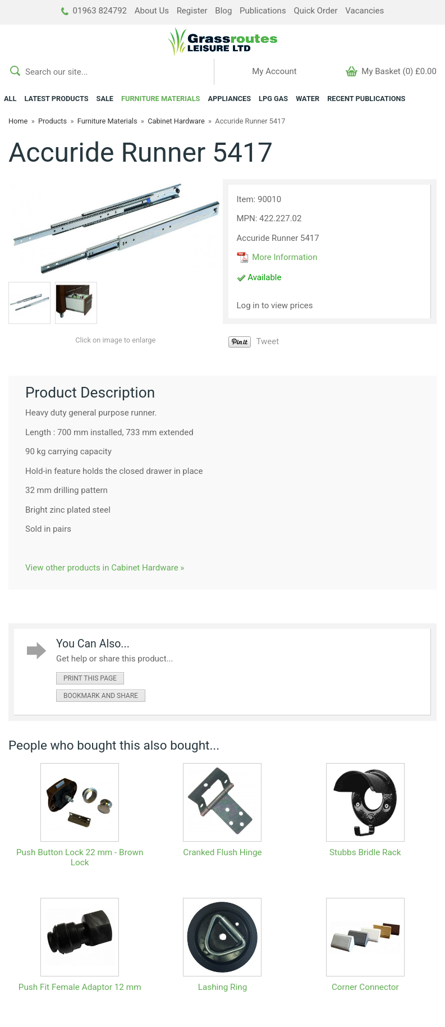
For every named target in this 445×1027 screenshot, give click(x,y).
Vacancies (364, 11)
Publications (263, 11)
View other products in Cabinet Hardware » (104, 568)
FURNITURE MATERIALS (160, 98)
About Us (152, 11)
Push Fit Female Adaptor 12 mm (80, 987)
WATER (307, 98)
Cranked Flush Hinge (222, 852)
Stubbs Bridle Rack (365, 852)
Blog (223, 11)
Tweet (267, 341)
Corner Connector (365, 987)
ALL (10, 98)
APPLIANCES (229, 98)
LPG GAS (273, 98)
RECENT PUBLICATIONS (366, 98)
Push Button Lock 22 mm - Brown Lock (79, 857)
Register (192, 11)
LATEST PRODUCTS (56, 98)
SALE (105, 98)
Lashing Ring (222, 987)
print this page (90, 678)
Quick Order (315, 11)
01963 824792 (94, 11)
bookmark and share (100, 696)
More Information (277, 257)
